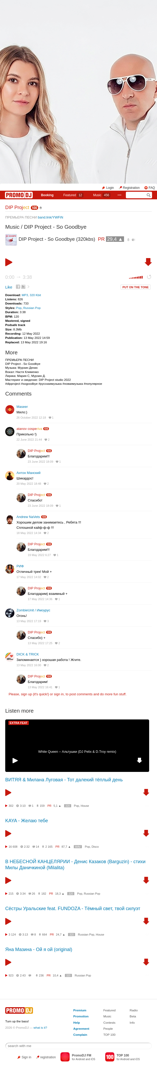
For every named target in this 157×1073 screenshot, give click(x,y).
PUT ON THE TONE (135, 287)
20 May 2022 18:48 (28, 483)
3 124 (12, 934)
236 (41, 975)
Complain (80, 1034)
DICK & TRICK (27, 654)
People (108, 1028)
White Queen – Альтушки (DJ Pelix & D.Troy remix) (77, 752)
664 (44, 934)
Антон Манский (28, 472)
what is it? (40, 1027)
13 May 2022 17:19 (28, 621)
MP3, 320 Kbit (31, 295)
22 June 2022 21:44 (29, 439)
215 (11, 893)
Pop (19, 307)
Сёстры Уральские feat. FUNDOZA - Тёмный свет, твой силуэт (72, 908)
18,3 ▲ (59, 893)
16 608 (13, 846)
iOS (93, 1059)
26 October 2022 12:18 (31, 417)
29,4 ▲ (115, 239)
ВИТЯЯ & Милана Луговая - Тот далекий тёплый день (64, 779)
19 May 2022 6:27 (39, 555)
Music (101, 195)
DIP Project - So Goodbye (55, 227)
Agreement (81, 1028)
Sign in (26, 1057)
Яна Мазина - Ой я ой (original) (38, 949)
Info (132, 1022)
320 (67, 806)
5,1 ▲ (57, 805)
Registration (131, 187)
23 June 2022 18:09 (40, 461)
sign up (26, 694)
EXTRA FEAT (18, 722)
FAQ (152, 187)
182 (43, 893)
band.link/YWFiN (50, 217)
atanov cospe (29, 428)
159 (42, 805)
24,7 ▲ (60, 934)
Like (8, 287)
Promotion (80, 1016)
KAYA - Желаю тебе (26, 820)
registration (48, 1057)
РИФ (20, 566)
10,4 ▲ (57, 975)
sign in (59, 694)
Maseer (22, 406)
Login (110, 187)
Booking (47, 195)
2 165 (49, 846)
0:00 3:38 (18, 277)
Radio (134, 1010)
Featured (73, 195)
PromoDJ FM (81, 1055)
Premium (79, 1010)
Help (76, 1022)
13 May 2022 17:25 (40, 643)
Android (80, 1059)
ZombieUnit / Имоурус (33, 610)
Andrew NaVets (28, 517)
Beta (133, 1016)
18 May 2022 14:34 (28, 533)
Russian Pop (32, 307)
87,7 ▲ (66, 846)
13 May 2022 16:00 (28, 665)
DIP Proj (17, 207)
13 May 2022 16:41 (40, 687)
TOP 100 (109, 1034)
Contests (109, 1022)
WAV (78, 847)
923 (11, 975)
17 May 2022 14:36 (40, 599)
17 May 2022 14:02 (28, 577)
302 (11, 805)
